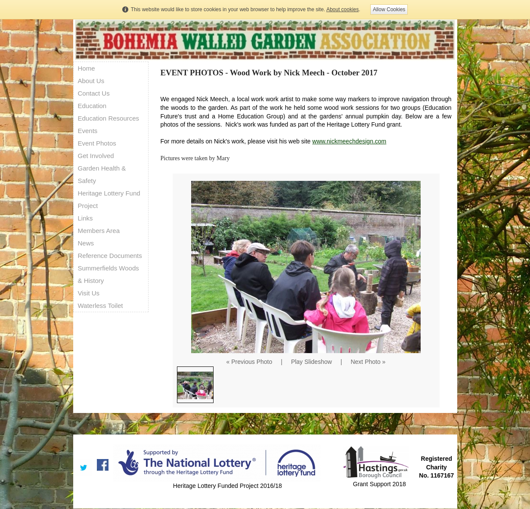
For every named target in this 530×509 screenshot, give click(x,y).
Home (86, 68)
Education (92, 105)
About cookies (342, 9)
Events (88, 130)
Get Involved (96, 155)
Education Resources (108, 118)
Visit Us (89, 293)
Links (85, 218)
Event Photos (97, 143)
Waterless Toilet (100, 305)
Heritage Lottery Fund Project (109, 199)
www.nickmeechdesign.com (349, 141)
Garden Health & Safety (102, 174)
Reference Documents (110, 255)
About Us (91, 80)
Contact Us (94, 93)
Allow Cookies (389, 9)
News (86, 243)
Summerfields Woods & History (108, 274)
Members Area (99, 230)
